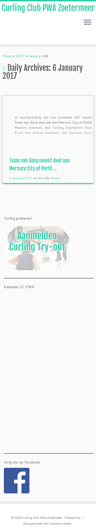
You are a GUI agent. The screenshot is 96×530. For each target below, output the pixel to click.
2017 (20, 56)
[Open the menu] (87, 22)
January (34, 56)
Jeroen (54, 178)
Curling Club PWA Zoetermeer (48, 8)
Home (7, 56)
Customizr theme (60, 524)
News (41, 178)
